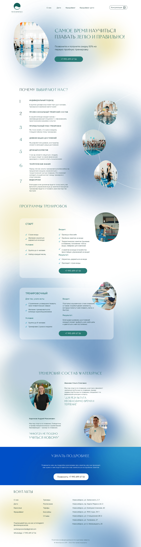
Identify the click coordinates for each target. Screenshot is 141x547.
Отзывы (46, 516)
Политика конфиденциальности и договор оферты (70, 540)
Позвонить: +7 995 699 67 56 (71, 477)
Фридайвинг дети (87, 8)
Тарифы (46, 508)
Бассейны (47, 512)
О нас (49, 8)
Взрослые (18, 508)
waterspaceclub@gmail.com (25, 529)
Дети (59, 8)
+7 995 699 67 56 (69, 59)
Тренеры (46, 500)
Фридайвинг (70, 8)
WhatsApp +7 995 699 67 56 (25, 533)
